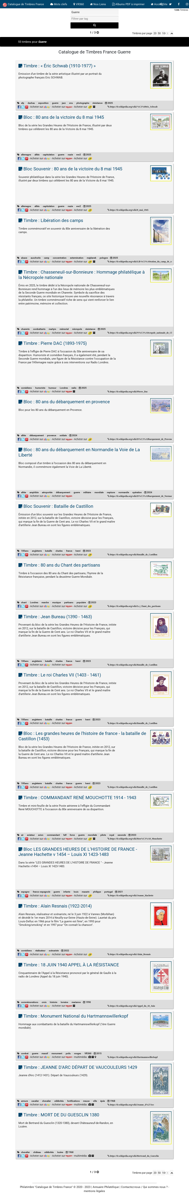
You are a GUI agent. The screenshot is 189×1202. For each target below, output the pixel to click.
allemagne (26, 154)
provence (51, 435)
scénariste (54, 950)
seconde (122, 835)
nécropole (77, 329)
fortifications (73, 1101)
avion (40, 835)
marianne (76, 1002)
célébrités (59, 1101)
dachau (31, 103)
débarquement (37, 435)
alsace (24, 258)
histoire (53, 1002)
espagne (25, 891)
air (22, 835)
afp (22, 103)
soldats (63, 435)
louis (76, 891)
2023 (88, 551)
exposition (43, 103)
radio (73, 388)
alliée (23, 492)
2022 (66, 950)
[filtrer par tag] (94, 18)
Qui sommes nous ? (155, 1187)
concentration (59, 258)
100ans (24, 551)
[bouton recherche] (161, 4)
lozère (60, 1152)
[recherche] (94, 25)
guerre (55, 103)
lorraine (64, 1002)
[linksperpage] (167, 33)
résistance (97, 103)
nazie (70, 154)
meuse (86, 1101)
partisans (68, 602)
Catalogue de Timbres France (23, 5)
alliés (37, 154)
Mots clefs (58, 4)
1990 (88, 1002)
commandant (53, 835)
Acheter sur (40, 106)
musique (56, 602)
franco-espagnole (41, 891)
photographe (82, 103)
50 (159, 33)
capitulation (48, 154)
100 (163, 33)
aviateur (31, 835)
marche (45, 602)
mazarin (86, 891)
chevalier (46, 1101)
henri (77, 551)
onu (71, 103)
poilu (68, 1053)
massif (45, 1053)
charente (25, 329)
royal (111, 835)
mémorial (64, 329)
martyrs (52, 329)
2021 (120, 891)
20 (155, 33)
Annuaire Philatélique (106, 1187)
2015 (99, 1053)
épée (102, 1101)
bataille (48, 551)
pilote (103, 835)
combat (24, 1053)
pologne (104, 258)
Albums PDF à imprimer (128, 4)
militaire (87, 492)
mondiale (99, 492)
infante (66, 891)
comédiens (26, 388)
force (72, 835)
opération (137, 492)
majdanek (91, 258)
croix (44, 1002)
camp (46, 258)
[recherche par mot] (94, 12)
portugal (108, 891)
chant (24, 602)
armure (24, 1101)
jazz (64, 103)
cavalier (35, 1101)
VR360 (78, 4)
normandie (123, 492)
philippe (97, 891)
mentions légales (94, 1191)
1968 (112, 1101)
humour (52, 388)
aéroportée (47, 492)
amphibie (34, 492)
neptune (111, 492)
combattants (39, 329)
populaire (81, 602)
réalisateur (40, 950)
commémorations (29, 1002)
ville (95, 1101)
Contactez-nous (130, 1187)
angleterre (37, 551)
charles (59, 551)
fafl (64, 835)
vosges (77, 1053)
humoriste (40, 388)
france (69, 551)
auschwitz (36, 258)
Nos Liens (98, 4)
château (37, 1152)
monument (56, 1053)
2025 (110, 103)
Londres (64, 388)
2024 (74, 435)
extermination (76, 258)
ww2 (78, 154)
